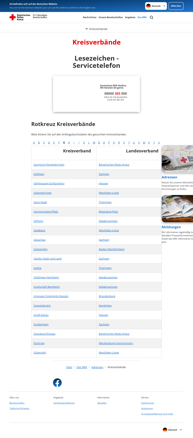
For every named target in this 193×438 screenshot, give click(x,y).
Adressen (169, 177)
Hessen (103, 183)
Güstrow (39, 343)
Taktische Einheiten (19, 408)
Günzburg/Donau (44, 334)
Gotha (37, 268)
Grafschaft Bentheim (47, 287)
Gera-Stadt (40, 202)
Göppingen (40, 249)
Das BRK (142, 17)
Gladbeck (39, 230)
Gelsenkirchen (43, 193)
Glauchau (40, 240)
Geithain (39, 174)
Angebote (130, 17)
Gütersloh (40, 352)
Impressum (147, 408)
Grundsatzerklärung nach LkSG (157, 413)
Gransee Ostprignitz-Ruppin (51, 296)
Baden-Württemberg (111, 249)
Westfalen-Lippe (109, 193)
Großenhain (41, 324)
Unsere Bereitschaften (111, 17)
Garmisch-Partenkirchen (49, 164)
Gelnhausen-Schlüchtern (49, 183)
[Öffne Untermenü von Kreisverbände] (96, 26)
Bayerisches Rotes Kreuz (114, 164)
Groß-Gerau (41, 315)
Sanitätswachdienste (64, 403)
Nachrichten (90, 17)
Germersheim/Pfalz (46, 211)
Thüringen (105, 202)
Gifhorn (38, 221)
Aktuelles (102, 403)
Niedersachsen (108, 221)
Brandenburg (107, 296)
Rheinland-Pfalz (108, 211)
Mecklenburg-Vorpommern (116, 343)
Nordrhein (105, 305)
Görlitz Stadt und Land (47, 258)
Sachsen (104, 174)
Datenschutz (147, 403)
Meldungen (171, 227)
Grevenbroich (42, 305)
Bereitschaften (17, 403)
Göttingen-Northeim (46, 277)
